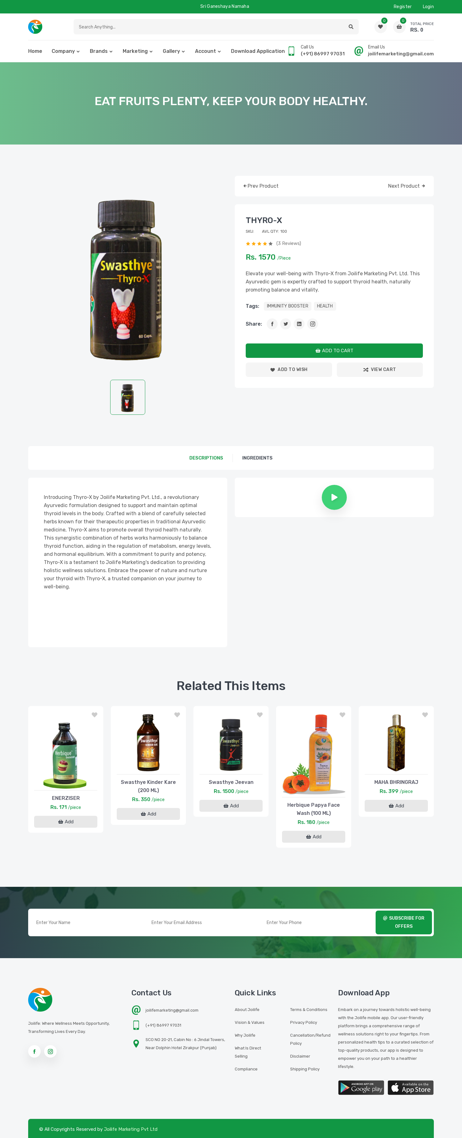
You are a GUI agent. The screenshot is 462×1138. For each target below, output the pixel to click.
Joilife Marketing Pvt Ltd (130, 1129)
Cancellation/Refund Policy (310, 1039)
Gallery (171, 51)
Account (205, 51)
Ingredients (257, 458)
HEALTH (325, 306)
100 (283, 231)
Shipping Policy (305, 1069)
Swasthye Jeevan (231, 782)
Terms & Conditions (308, 1009)
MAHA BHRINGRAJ (396, 782)
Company (63, 51)
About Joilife (247, 1009)
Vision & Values (249, 1022)
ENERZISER (66, 798)
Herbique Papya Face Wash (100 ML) (313, 809)
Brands (99, 51)
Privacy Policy (303, 1022)
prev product (261, 186)
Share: (254, 324)
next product (407, 186)
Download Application (258, 51)
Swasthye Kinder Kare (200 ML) (148, 786)
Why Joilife (245, 1035)
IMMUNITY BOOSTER (287, 306)
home (35, 51)
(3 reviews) (288, 243)
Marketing (135, 51)
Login (428, 6)
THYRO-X (264, 220)
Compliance (246, 1069)
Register (403, 6)
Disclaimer (300, 1056)
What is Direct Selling (248, 1052)
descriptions (206, 458)
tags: (252, 306)
